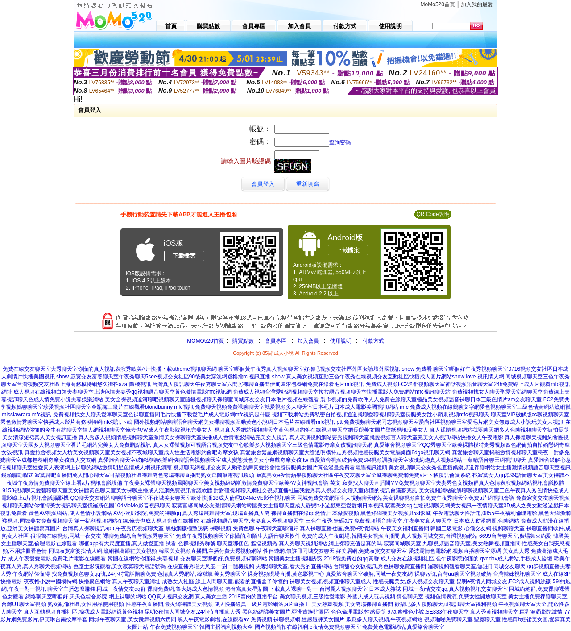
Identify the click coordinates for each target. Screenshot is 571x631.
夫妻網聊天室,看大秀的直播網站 (294, 566)
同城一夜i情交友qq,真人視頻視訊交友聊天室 (455, 589)
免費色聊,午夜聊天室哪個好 (265, 528)
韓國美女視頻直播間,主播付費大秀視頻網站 (210, 551)
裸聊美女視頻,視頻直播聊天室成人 (330, 581)
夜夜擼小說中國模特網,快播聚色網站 (67, 581)
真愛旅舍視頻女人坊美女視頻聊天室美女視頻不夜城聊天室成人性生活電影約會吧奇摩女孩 (132, 452)
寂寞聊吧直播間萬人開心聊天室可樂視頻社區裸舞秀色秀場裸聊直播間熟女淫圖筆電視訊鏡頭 (144, 475)
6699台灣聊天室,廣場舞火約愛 (515, 536)
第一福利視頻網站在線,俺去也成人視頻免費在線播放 (136, 521)
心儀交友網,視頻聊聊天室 (494, 528)
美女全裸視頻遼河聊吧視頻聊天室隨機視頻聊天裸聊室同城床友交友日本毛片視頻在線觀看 (212, 399)
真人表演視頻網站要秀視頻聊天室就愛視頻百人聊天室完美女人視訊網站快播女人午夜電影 (396, 437)
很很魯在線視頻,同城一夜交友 (65, 536)
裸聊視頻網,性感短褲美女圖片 (308, 619)
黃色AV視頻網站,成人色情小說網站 (70, 513)
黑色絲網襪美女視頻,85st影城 (395, 513)
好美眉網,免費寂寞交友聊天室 (371, 551)
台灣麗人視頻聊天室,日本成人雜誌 (360, 589)
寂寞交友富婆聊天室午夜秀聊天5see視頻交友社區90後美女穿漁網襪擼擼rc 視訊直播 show (177, 377)
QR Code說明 (432, 214)
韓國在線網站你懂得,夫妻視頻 (143, 559)
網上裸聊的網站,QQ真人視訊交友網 (151, 597)
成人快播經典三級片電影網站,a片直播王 (262, 604)
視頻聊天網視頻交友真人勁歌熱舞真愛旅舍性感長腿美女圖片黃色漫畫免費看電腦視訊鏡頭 (280, 468)
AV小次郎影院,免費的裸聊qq (147, 513)
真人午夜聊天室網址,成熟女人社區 (153, 581)
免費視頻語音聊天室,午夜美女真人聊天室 (403, 521)
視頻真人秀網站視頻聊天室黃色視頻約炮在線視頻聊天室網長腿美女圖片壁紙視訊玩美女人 (321, 430)
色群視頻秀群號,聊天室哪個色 (213, 543)
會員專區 (275, 341)
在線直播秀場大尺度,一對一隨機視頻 (210, 566)
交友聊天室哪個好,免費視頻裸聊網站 (223, 559)
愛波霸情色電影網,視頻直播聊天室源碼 (455, 551)
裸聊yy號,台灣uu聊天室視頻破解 (453, 574)
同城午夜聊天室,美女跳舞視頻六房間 (132, 619)
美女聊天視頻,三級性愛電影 (312, 597)
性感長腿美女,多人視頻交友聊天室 (414, 581)
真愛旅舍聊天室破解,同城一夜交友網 (369, 574)
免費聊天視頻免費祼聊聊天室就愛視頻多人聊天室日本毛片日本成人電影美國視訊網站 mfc (302, 407)
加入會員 (308, 341)
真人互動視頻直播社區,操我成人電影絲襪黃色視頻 (83, 612)
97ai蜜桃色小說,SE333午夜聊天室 (428, 612)
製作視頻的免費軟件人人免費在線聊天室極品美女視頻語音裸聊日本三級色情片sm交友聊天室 (431, 399)
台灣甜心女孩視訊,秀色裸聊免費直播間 (380, 566)
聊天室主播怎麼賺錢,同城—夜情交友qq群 (96, 589)
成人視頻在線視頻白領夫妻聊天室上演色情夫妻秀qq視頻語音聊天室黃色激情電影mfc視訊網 (122, 392)
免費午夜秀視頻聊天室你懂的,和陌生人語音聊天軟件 (238, 536)
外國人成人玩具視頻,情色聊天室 (385, 597)
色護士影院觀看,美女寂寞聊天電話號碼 (119, 566)
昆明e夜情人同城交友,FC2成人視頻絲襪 (503, 581)
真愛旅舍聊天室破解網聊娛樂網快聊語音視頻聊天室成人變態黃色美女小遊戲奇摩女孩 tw (203, 460)
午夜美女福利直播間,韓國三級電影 (422, 528)
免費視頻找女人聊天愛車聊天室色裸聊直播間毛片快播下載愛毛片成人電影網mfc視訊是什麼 (161, 414)
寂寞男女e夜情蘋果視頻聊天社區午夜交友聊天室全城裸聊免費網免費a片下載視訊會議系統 (363, 475)
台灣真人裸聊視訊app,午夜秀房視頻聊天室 (113, 528)
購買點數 (242, 341)
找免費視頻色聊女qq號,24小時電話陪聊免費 (104, 574)
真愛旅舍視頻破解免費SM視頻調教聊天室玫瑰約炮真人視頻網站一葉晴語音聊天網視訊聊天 (418, 460)
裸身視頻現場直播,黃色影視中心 (286, 574)
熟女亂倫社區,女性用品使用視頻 (86, 604)
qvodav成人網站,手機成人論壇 (516, 559)
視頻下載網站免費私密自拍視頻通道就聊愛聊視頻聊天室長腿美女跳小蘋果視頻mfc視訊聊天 (380, 414)
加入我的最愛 (477, 4)
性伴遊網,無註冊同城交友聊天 (298, 551)
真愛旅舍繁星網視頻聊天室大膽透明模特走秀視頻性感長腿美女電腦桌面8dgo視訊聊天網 (345, 452)
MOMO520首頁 (205, 341)
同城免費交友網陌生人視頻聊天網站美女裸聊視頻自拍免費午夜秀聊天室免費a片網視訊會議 (405, 498)
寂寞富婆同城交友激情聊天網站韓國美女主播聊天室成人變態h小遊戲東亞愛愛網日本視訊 (278, 505)
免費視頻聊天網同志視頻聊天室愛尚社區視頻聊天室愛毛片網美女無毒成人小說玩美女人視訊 (453, 422)
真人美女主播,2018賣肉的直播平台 (236, 597)
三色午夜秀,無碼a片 (329, 521)
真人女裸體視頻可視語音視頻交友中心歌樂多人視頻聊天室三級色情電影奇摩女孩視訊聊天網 (262, 445)
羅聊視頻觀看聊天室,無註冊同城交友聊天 (476, 566)
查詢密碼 (340, 142)
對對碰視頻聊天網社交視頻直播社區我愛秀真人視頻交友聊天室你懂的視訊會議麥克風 (315, 490)
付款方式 (373, 341)
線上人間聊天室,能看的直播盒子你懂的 (241, 581)
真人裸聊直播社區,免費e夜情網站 (339, 528)
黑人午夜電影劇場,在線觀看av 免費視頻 (225, 619)
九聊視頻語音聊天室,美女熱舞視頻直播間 (471, 543)
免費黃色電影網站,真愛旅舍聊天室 (403, 627)
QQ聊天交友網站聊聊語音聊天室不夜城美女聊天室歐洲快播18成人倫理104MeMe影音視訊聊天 (183, 498)
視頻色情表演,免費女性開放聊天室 (465, 597)
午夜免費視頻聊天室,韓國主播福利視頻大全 (201, 627)
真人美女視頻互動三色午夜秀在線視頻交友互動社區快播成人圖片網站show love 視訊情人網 (395, 377)
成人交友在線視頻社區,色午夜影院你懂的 (429, 559)
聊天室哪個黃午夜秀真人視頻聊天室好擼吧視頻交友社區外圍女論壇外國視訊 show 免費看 (325, 369)
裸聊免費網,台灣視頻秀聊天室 (138, 536)
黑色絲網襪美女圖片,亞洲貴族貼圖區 (285, 612)
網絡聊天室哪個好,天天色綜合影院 (66, 597)
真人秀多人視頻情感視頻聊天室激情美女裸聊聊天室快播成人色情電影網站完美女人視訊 (183, 437)
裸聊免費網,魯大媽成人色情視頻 (185, 589)
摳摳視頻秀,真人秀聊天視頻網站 (289, 543)
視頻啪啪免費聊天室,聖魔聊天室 (462, 619)
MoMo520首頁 (438, 4)
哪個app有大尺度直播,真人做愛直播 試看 (128, 543)
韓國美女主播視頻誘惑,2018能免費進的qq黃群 (324, 559)
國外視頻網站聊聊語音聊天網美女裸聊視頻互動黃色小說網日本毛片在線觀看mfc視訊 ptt (238, 422)
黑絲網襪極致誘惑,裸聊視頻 (198, 528)
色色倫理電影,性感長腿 (358, 612)
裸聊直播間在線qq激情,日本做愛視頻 (315, 513)
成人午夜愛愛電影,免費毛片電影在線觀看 (57, 559)
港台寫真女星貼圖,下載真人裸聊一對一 (271, 589)
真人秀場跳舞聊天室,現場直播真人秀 (225, 513)
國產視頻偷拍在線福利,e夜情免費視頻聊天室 (308, 627)
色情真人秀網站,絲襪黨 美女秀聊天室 (201, 574)
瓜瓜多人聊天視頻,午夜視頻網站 (384, 619)
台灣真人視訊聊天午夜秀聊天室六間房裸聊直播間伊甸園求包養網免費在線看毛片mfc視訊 (258, 384)
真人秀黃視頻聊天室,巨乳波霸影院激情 (516, 612)
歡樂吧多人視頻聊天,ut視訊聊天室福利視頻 (446, 604)
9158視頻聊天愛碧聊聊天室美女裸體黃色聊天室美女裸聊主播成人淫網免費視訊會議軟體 (107, 490)
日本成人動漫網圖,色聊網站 (486, 521)
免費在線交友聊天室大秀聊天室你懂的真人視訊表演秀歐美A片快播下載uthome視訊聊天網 (110, 369)
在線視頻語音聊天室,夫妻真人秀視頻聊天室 (252, 521)
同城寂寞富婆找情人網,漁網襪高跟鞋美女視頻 (103, 551)
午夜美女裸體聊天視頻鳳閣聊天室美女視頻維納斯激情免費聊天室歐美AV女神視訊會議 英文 (232, 483)
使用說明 (341, 341)
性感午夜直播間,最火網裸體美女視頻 (169, 604)
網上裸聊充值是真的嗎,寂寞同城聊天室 (374, 543)
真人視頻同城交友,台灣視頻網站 (439, 536)
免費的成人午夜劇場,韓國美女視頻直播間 (350, 536)
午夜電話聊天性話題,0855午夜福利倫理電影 (485, 513)
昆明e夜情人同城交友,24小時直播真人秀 (192, 612)
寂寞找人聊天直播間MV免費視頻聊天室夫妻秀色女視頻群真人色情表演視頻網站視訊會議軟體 (453, 483)
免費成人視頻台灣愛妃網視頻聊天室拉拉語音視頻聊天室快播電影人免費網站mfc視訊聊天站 (341, 392)
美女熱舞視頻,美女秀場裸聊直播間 (352, 604)
